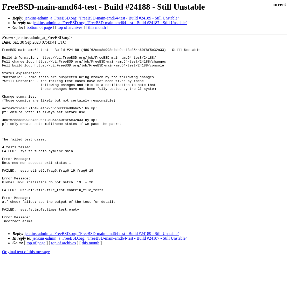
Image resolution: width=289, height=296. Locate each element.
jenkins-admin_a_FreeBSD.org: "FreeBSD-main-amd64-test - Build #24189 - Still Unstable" (102, 18)
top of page (36, 278)
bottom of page (39, 27)
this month (97, 27)
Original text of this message (26, 287)
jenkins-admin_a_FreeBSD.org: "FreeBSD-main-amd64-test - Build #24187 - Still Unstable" (110, 23)
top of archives (70, 27)
